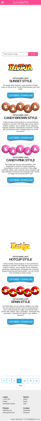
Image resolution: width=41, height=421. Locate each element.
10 (25, 381)
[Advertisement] (20, 28)
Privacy (12, 419)
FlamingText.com (9, 412)
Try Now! (33, 54)
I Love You (6, 399)
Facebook (26, 410)
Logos (5, 397)
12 (36, 381)
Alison (25, 399)
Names (26, 397)
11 (30, 381)
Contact (26, 408)
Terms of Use (18, 419)
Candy (5, 401)
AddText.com (7, 410)
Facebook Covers (9, 403)
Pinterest (26, 412)
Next (20, 386)
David (25, 401)
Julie (25, 403)
